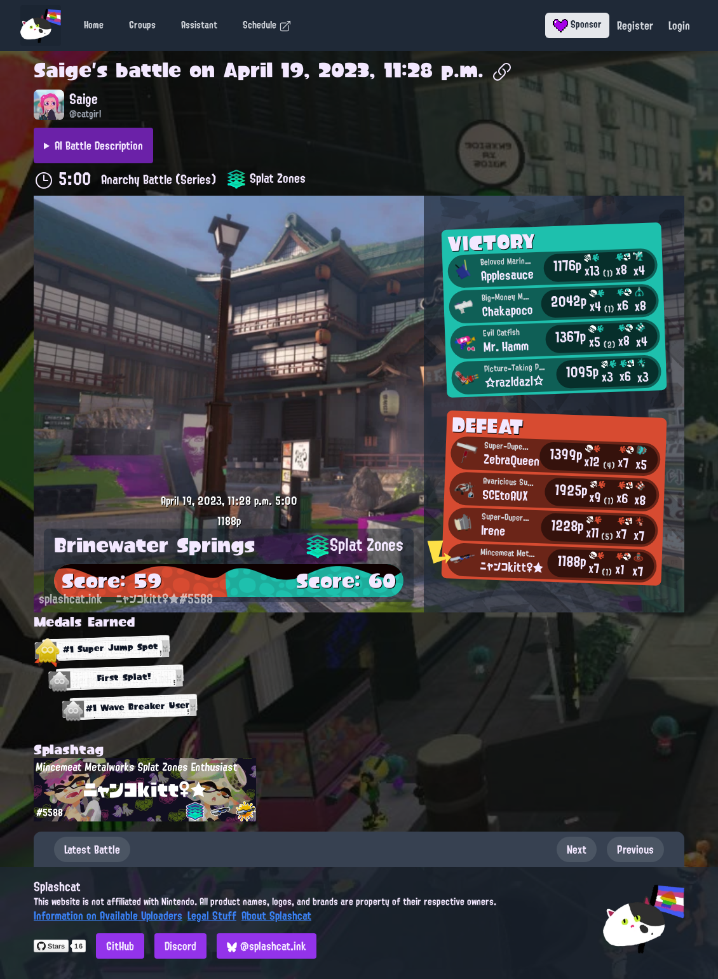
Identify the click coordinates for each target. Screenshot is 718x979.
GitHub (120, 946)
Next (576, 849)
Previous (635, 849)
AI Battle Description (99, 145)
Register (635, 25)
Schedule (267, 25)
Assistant (199, 25)
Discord (180, 946)
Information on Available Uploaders (108, 915)
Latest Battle (92, 849)
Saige (62, 70)
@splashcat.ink (266, 946)
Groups (142, 25)
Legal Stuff (211, 915)
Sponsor (577, 24)
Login (679, 25)
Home (94, 25)
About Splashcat (276, 915)
